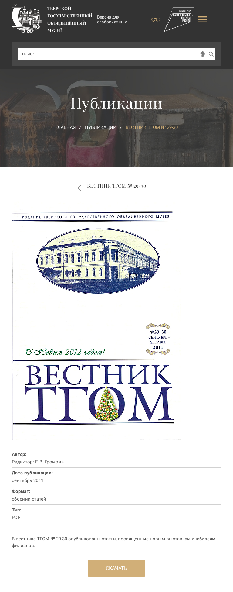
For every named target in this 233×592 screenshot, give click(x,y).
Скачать (116, 568)
